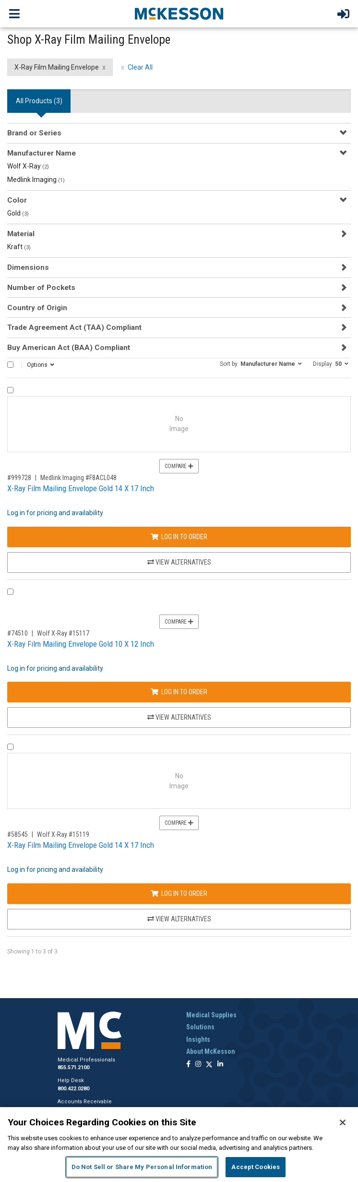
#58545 (17, 834)
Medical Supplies (211, 1015)
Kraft (19, 247)
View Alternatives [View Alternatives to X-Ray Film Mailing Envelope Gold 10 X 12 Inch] (179, 717)
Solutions (200, 1027)
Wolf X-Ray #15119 (63, 834)
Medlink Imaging (36, 179)
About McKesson (210, 1051)
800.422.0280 (73, 1089)
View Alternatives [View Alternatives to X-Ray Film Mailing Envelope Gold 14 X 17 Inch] (179, 562)
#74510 (17, 633)
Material (21, 233)
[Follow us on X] (209, 1064)
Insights (198, 1039)
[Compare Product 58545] (10, 747)
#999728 (19, 478)
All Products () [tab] (39, 101)
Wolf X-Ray (28, 166)
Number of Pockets (41, 287)
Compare (179, 466)
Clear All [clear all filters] (140, 67)
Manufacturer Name (41, 153)
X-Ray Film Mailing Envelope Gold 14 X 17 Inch (80, 488)
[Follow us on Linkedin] (220, 1064)
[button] (261, 363)
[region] (179, 1144)
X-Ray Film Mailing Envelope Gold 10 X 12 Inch (80, 644)
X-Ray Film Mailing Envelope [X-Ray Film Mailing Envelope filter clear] (56, 67)
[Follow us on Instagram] (198, 1064)
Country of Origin (37, 307)
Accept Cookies (255, 1166)
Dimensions (28, 267)
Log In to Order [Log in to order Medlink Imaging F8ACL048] (179, 537)
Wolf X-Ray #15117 (63, 633)
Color (17, 200)
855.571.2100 (73, 1067)
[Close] (342, 1122)
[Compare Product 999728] (10, 390)
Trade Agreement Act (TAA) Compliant (74, 327)
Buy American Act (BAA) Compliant (68, 347)
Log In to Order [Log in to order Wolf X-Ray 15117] (179, 692)
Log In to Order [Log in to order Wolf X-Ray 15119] (179, 893)
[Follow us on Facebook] (188, 1064)
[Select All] (10, 365)
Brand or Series (34, 133)
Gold (18, 213)
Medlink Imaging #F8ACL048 (78, 478)
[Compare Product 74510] (10, 592)
